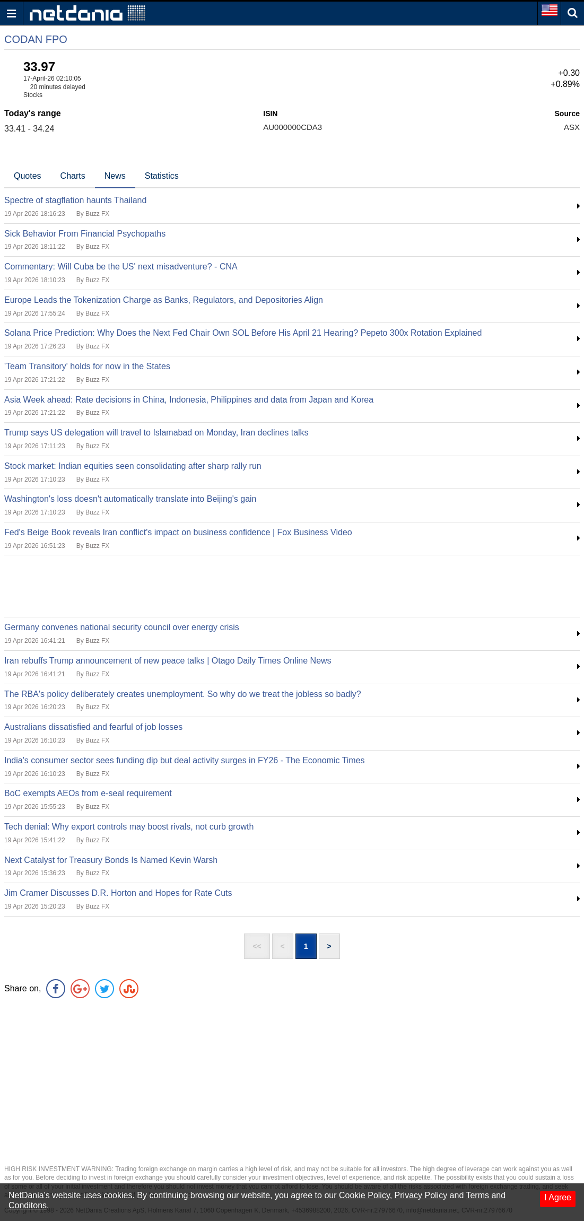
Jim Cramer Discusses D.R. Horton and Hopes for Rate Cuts (118, 892)
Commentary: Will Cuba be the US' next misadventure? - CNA (121, 266)
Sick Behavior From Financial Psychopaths (84, 233)
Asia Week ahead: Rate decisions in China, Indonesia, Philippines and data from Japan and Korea (188, 399)
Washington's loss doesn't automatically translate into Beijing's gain (130, 498)
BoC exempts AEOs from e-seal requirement (88, 793)
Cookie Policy (364, 1195)
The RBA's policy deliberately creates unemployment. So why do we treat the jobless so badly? (182, 694)
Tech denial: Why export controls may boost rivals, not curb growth (129, 826)
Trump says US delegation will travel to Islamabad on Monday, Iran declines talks (156, 432)
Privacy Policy (421, 1195)
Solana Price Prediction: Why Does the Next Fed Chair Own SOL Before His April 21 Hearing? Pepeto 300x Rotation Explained (243, 332)
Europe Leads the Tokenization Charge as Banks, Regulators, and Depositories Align (163, 299)
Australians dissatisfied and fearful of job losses (93, 726)
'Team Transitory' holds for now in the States (87, 366)
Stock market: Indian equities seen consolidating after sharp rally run (133, 465)
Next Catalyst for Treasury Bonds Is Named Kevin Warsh (110, 860)
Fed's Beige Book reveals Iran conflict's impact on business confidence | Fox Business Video (178, 532)
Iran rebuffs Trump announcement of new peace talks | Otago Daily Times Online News (168, 660)
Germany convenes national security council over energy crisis (121, 627)
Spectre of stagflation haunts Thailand (75, 200)
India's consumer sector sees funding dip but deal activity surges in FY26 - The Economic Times (184, 760)
